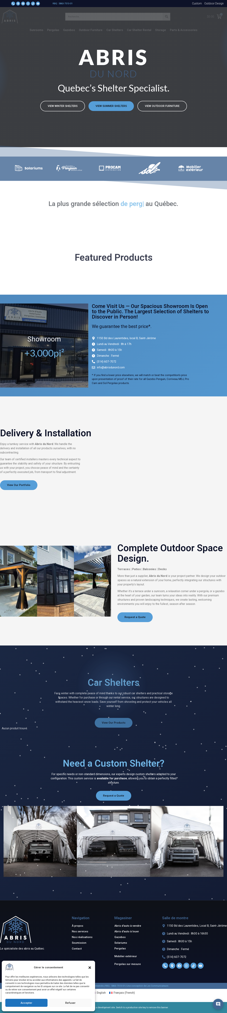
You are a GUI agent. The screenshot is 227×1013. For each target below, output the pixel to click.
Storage (160, 30)
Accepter (26, 1002)
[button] (90, 967)
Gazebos (69, 30)
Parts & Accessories (183, 30)
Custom (197, 3)
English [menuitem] (101, 992)
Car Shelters (114, 30)
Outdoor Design (214, 3)
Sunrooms (36, 30)
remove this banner (158, 1007)
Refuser (70, 1002)
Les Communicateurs (157, 985)
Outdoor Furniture (91, 30)
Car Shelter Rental (139, 30)
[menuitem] (98, 992)
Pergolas (53, 30)
